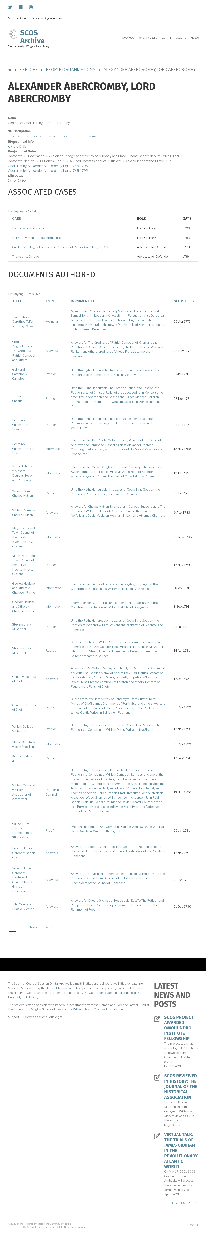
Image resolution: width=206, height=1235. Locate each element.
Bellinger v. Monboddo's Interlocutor (37, 238)
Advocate (16, 136)
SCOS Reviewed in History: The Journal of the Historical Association (180, 1086)
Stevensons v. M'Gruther (21, 627)
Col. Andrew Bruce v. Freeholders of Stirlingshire (22, 830)
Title (17, 301)
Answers (52, 351)
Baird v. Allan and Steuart (29, 228)
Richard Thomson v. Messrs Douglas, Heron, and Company (24, 473)
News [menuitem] (195, 38)
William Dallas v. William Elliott (23, 729)
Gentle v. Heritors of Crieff (24, 679)
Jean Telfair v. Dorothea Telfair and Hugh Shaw (23, 321)
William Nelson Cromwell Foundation (98, 1009)
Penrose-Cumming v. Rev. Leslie (23, 448)
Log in (193, 1225)
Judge (79, 136)
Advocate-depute (60, 136)
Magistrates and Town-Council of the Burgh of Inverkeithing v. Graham (23, 537)
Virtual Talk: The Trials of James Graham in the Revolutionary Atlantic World (181, 1150)
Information (53, 449)
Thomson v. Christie (25, 256)
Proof (50, 830)
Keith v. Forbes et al (24, 758)
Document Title (86, 301)
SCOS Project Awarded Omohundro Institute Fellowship (179, 1028)
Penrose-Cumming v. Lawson (20, 424)
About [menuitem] (166, 38)
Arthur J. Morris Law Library (64, 988)
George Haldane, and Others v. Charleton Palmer (24, 588)
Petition (51, 374)
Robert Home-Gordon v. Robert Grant (23, 852)
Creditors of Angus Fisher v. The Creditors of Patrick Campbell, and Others (63, 247)
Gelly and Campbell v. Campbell (20, 374)
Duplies (51, 707)
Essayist (92, 136)
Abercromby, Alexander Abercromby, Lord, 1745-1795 (48, 166)
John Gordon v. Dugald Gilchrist (23, 907)
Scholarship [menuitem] (148, 38)
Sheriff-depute (35, 136)
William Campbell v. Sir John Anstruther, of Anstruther (24, 792)
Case (16, 219)
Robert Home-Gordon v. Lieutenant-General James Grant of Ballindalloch (22, 880)
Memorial (52, 321)
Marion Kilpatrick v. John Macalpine (24, 744)
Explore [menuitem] (128, 38)
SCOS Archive (32, 36)
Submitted (184, 301)
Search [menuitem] (181, 38)
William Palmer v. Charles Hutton (23, 493)
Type (50, 301)
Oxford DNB (17, 146)
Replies (51, 650)
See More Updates (182, 1202)
